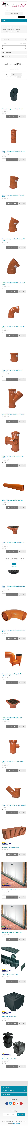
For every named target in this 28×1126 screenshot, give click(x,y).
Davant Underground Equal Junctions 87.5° (12, 457)
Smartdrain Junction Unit (9, 1016)
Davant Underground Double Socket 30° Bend (13, 239)
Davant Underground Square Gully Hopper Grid (12, 718)
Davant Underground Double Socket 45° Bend (13, 283)
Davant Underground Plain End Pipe (12, 500)
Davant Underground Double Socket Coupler (12, 371)
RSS (14, 1103)
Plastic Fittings (6, 31)
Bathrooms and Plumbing (13, 27)
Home (4, 27)
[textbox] (10, 17)
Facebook (6, 1103)
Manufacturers (6, 52)
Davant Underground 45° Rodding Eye (13, 109)
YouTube (17, 1103)
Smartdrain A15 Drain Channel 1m (12, 890)
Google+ (21, 1103)
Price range (5, 39)
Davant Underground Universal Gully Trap (14, 805)
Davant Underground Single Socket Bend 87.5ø (13, 630)
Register (8, 10)
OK (14, 564)
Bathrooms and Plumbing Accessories (11, 29)
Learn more (14, 566)
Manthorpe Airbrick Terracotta (10, 847)
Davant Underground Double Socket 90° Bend (13, 327)
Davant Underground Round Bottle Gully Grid (13, 586)
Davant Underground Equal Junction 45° (13, 414)
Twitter (10, 1103)
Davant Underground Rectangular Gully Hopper (13, 543)
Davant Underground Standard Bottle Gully (12, 762)
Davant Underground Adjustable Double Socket (13, 152)
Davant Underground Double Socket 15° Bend (13, 195)
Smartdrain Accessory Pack (10, 974)
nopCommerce (16, 1123)
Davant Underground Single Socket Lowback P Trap (12, 674)
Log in (13, 10)
